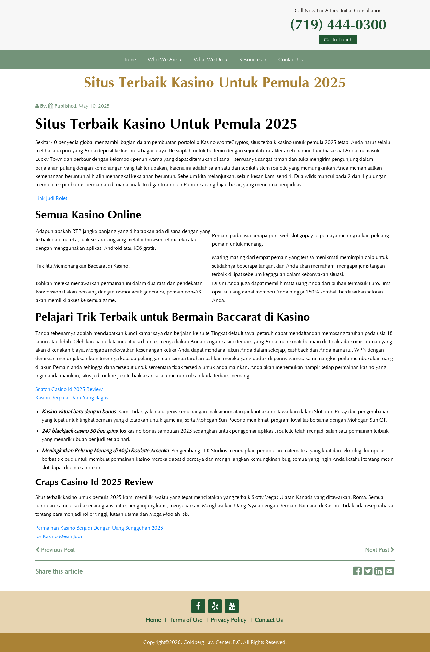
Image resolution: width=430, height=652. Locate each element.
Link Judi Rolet (51, 198)
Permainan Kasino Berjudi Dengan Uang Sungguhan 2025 (99, 528)
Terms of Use (185, 620)
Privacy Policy (228, 620)
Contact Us (290, 59)
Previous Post (54, 550)
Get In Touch (338, 40)
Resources (250, 59)
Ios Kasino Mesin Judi (58, 536)
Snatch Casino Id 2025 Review (69, 389)
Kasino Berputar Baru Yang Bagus (71, 398)
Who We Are (162, 59)
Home (129, 59)
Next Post (380, 550)
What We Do (208, 59)
